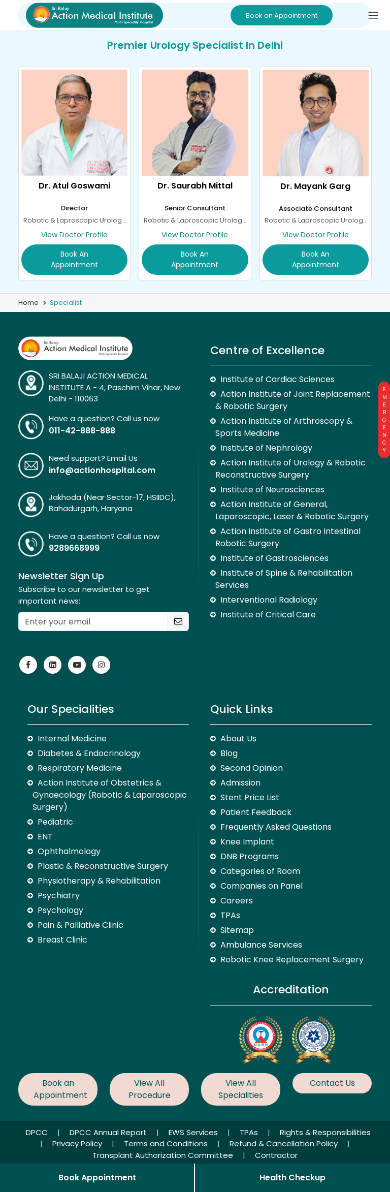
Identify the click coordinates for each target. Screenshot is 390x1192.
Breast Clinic (62, 940)
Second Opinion (251, 768)
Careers (236, 900)
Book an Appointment (281, 15)
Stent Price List (249, 797)
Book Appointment (97, 1177)
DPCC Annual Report (109, 1132)
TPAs (230, 915)
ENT (45, 836)
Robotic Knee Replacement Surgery (292, 959)
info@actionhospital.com (102, 470)
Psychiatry (59, 895)
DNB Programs (249, 856)
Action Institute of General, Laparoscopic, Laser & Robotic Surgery (292, 510)
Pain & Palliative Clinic (80, 925)
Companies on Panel (261, 886)
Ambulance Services (261, 945)
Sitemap (237, 930)
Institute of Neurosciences (272, 489)
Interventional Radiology (268, 600)
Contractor (276, 1155)
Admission (240, 783)
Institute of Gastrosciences (274, 558)
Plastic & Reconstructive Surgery (103, 866)
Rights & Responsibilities (325, 1132)
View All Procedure (149, 1089)
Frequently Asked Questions (276, 827)
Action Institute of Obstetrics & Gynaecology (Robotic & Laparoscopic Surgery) (109, 795)
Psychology (60, 910)
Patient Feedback (255, 812)
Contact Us (332, 1083)
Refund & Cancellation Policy (285, 1143)
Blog (229, 753)
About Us (238, 738)
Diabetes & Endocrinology (89, 753)
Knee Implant (247, 842)
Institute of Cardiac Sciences (277, 379)
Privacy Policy (78, 1143)
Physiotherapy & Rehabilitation (99, 881)
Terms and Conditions (167, 1143)
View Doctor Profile (74, 235)
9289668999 (74, 548)
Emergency (384, 420)
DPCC (38, 1132)
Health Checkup (292, 1177)
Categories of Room (260, 871)
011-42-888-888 (82, 430)
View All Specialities (240, 1089)
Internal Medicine (72, 738)
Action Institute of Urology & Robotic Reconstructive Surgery (290, 469)
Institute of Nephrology (266, 448)
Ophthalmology (69, 851)
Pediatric (55, 822)
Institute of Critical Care (268, 614)
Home (28, 302)
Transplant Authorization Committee (163, 1155)
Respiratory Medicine (80, 768)
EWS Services (194, 1132)
